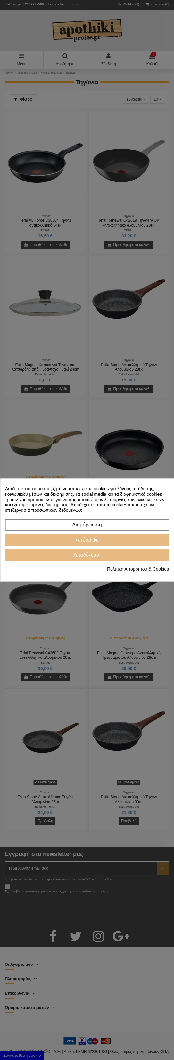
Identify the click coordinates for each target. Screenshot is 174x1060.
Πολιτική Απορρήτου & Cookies (138, 569)
